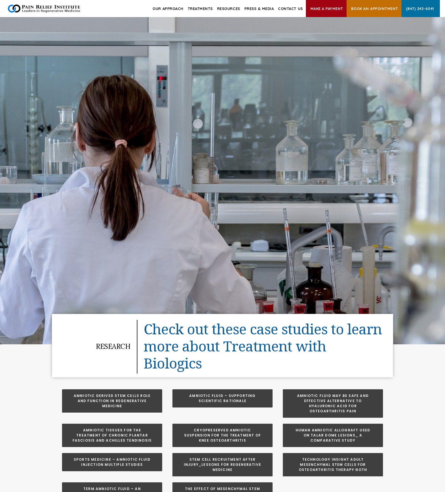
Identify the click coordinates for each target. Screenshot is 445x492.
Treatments (200, 8)
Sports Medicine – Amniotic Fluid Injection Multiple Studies (113, 462)
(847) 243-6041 (420, 8)
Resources (228, 8)
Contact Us (290, 8)
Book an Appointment (374, 8)
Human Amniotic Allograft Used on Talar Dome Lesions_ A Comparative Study (334, 435)
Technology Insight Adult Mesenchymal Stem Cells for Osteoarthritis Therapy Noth (333, 464)
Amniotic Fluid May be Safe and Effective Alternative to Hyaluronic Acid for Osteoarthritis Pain (333, 403)
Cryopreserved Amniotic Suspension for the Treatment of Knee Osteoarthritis (223, 435)
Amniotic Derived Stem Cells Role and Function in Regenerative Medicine (113, 400)
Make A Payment (326, 8)
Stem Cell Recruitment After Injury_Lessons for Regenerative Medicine (223, 464)
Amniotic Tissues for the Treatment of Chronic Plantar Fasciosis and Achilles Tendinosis (112, 435)
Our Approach (168, 8)
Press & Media (259, 8)
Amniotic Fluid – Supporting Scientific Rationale (223, 398)
